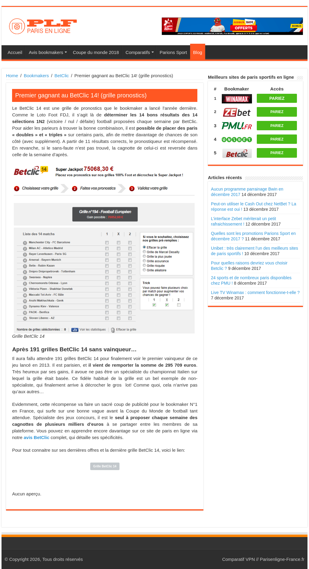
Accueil (15, 52)
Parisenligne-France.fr (282, 559)
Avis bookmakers (46, 52)
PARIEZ (277, 98)
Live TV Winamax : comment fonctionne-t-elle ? (255, 292)
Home (12, 75)
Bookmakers (36, 75)
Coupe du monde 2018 (96, 52)
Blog (197, 52)
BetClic (62, 75)
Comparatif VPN (238, 559)
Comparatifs (138, 52)
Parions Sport (173, 52)
